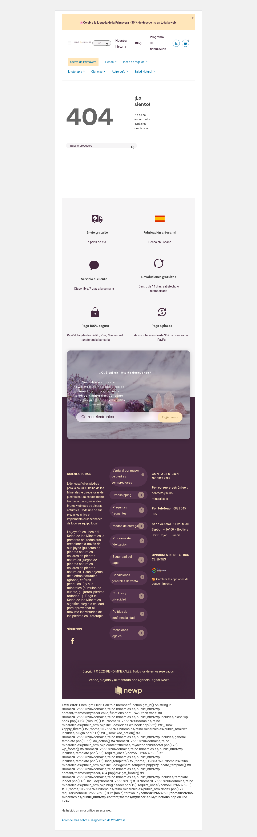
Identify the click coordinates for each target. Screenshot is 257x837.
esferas (85, 580)
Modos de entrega (125, 526)
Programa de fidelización (121, 541)
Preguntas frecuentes (119, 510)
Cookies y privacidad (119, 596)
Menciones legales (120, 633)
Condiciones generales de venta (125, 578)
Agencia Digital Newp (142, 686)
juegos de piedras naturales (82, 562)
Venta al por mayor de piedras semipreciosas (125, 476)
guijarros (85, 592)
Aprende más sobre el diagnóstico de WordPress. (94, 820)
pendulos (74, 584)
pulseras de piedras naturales (83, 550)
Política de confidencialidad (123, 615)
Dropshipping (122, 495)
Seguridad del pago (122, 560)
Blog (138, 43)
